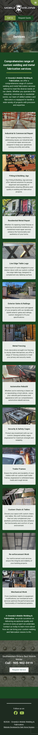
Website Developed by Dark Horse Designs (19, 727)
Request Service (19, 670)
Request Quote (24, 18)
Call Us (10, 18)
